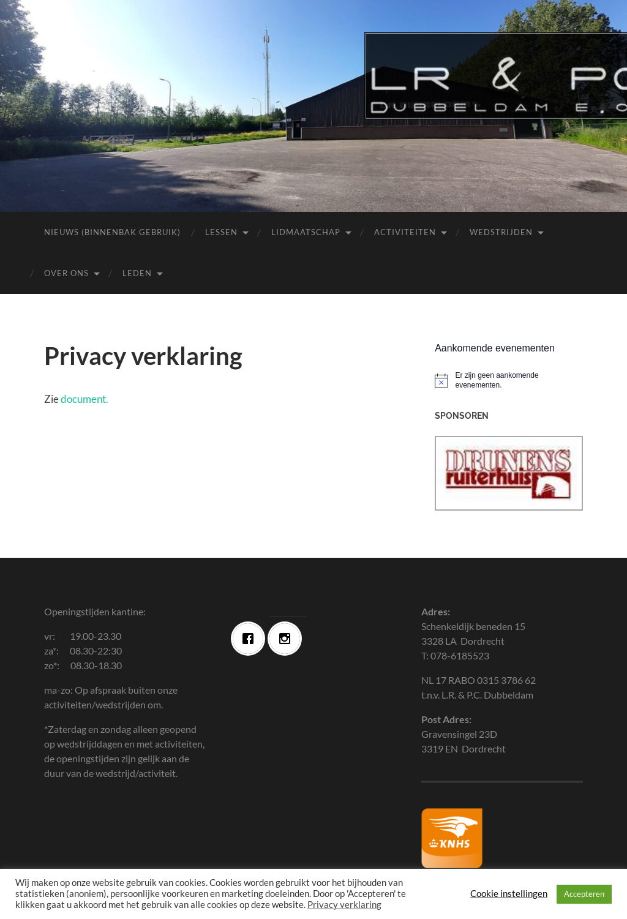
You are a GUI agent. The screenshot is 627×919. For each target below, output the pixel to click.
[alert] (509, 380)
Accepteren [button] (584, 894)
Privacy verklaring (344, 904)
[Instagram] (287, 638)
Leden (137, 273)
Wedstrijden (501, 232)
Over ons (66, 273)
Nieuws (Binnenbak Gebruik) (112, 232)
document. (84, 398)
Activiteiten (405, 232)
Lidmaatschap (305, 232)
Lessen (221, 232)
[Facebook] (251, 638)
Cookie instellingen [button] (508, 893)
